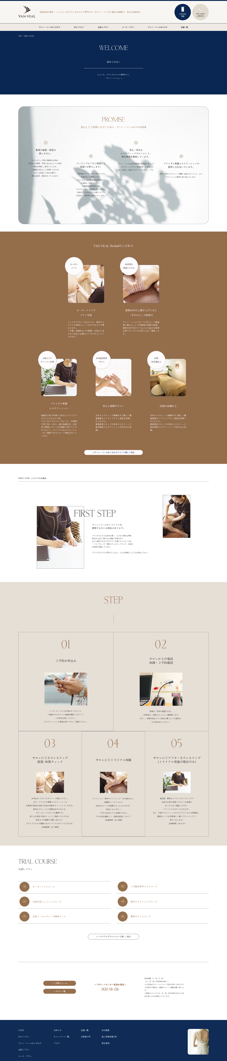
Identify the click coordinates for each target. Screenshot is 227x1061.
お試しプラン (103, 27)
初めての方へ (79, 27)
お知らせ (58, 1034)
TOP (20, 36)
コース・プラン (128, 27)
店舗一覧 (184, 27)
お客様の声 (86, 1040)
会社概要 (106, 1034)
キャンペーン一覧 (62, 1040)
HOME (21, 1034)
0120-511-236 (110, 993)
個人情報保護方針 (110, 1040)
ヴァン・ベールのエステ (157, 27)
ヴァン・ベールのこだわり (49, 27)
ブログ (57, 1047)
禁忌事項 (106, 1047)
